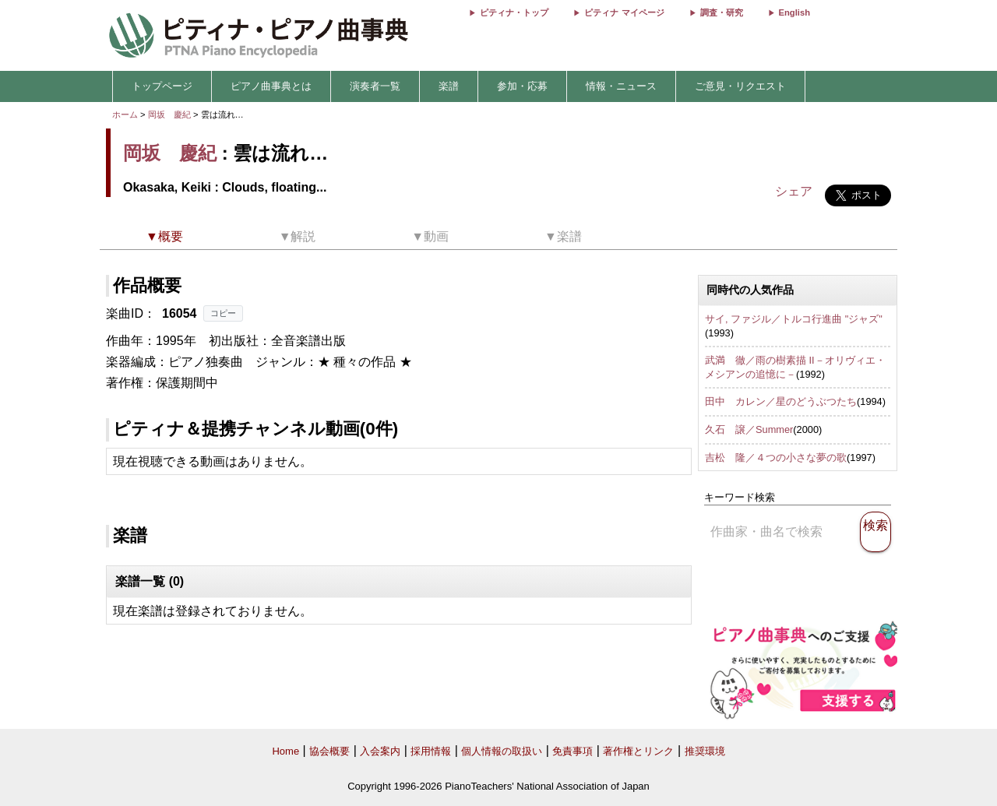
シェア (793, 191)
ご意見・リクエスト (740, 86)
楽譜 (449, 86)
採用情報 (430, 751)
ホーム (125, 114)
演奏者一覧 (375, 86)
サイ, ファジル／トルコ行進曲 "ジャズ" (794, 319)
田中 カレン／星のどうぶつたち (781, 401)
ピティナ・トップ (514, 12)
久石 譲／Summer (749, 429)
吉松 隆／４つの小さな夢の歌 (776, 457)
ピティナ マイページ (624, 12)
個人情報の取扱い (501, 751)
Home (285, 751)
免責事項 (572, 751)
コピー (223, 313)
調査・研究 (721, 12)
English (794, 12)
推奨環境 (705, 751)
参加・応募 (522, 86)
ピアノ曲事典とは (271, 86)
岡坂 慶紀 (169, 114)
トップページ (162, 86)
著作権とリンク (638, 751)
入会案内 (380, 751)
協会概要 (329, 751)
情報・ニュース (621, 86)
